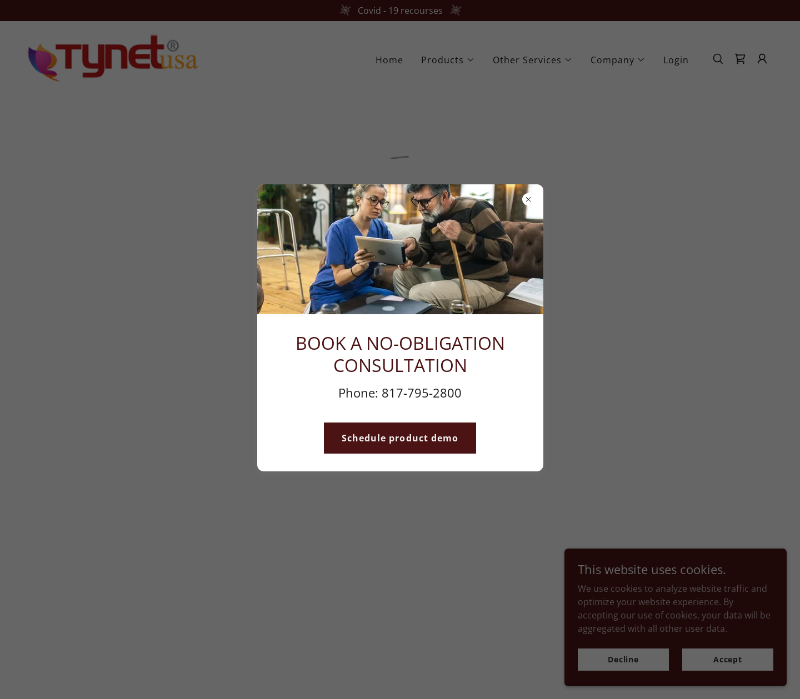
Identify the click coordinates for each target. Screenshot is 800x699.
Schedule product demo (400, 438)
